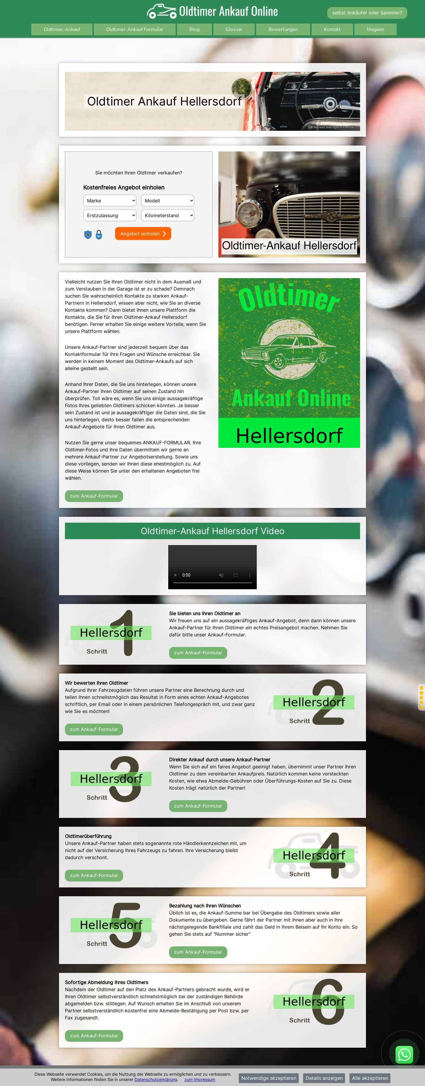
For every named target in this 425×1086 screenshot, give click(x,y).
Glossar (234, 29)
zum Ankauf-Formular (94, 496)
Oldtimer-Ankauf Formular (134, 29)
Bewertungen (283, 29)
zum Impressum (199, 1079)
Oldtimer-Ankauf (62, 29)
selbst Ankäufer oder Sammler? (367, 13)
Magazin (375, 29)
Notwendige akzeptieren (268, 1078)
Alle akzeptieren (370, 1078)
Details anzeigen (324, 1078)
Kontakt (332, 29)
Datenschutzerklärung (156, 1079)
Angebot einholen (143, 233)
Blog (194, 29)
